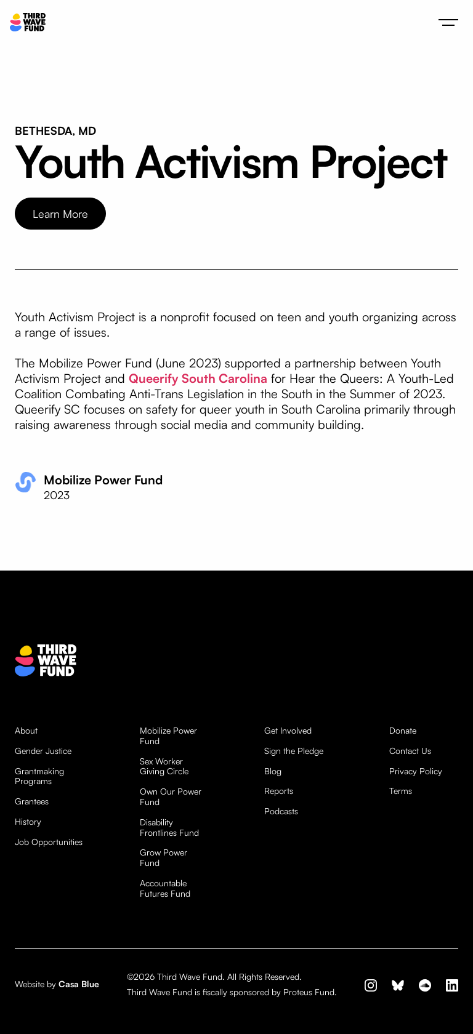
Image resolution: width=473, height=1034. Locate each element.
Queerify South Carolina (198, 378)
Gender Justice (43, 751)
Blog (272, 771)
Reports (278, 791)
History (28, 822)
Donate (402, 730)
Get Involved (288, 730)
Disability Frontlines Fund (169, 827)
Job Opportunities (49, 842)
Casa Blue (79, 984)
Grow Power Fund (163, 858)
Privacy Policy (415, 771)
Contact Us (410, 751)
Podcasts (281, 811)
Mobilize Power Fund (168, 736)
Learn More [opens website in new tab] (60, 213)
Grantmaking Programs (39, 776)
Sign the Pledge (293, 751)
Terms (400, 791)
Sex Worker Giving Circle (164, 766)
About (26, 730)
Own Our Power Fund (170, 797)
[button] (448, 22)
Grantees (32, 801)
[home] (28, 22)
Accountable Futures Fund (165, 888)
